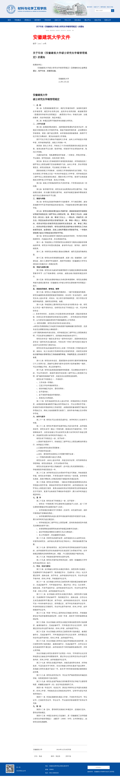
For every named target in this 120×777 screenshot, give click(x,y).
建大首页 (89, 7)
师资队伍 (27, 20)
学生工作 (67, 20)
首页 (9, 20)
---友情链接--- (98, 767)
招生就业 (77, 20)
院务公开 (107, 20)
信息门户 (96, 7)
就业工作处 (110, 7)
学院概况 (17, 20)
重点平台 (87, 20)
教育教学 (37, 20)
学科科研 (47, 20)
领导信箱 (103, 7)
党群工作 (57, 20)
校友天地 (97, 20)
